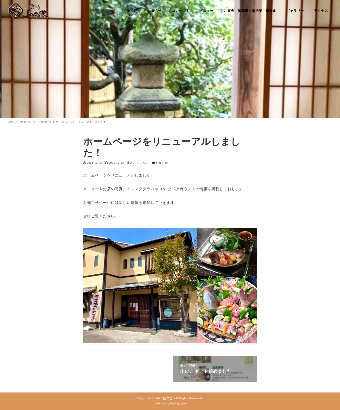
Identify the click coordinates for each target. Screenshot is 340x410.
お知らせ (162, 162)
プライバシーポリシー (170, 404)
